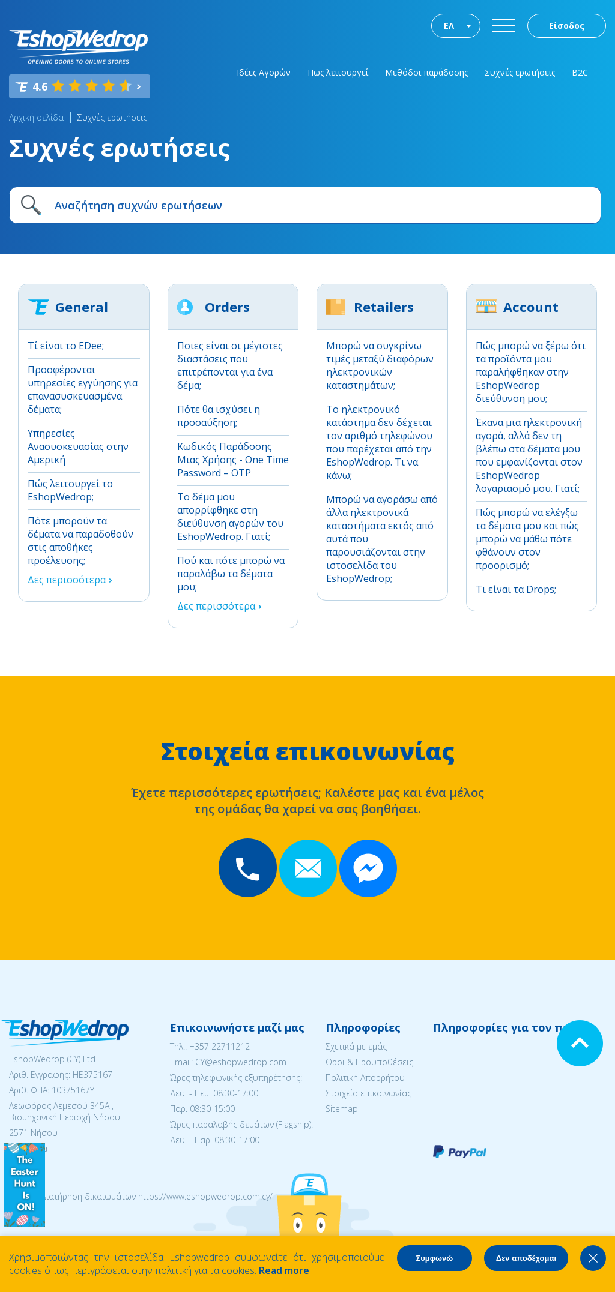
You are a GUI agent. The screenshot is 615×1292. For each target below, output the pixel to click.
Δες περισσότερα (67, 579)
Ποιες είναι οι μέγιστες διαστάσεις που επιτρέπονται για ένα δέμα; (230, 365)
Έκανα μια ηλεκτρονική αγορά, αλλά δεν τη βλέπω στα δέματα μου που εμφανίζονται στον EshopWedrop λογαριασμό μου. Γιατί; (529, 455)
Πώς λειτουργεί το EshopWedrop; (70, 490)
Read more (284, 1270)
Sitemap (342, 1108)
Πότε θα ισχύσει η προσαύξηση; (218, 416)
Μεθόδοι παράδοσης (426, 72)
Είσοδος (566, 25)
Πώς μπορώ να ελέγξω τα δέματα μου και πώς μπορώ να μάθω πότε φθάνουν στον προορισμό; (527, 539)
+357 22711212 (219, 1046)
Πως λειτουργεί (338, 72)
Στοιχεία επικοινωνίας (368, 1093)
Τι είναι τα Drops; (516, 589)
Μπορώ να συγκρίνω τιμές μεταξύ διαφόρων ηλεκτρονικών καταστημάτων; (380, 365)
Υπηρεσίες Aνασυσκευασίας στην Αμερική (78, 446)
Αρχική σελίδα (36, 117)
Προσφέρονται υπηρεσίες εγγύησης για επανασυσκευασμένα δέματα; (83, 389)
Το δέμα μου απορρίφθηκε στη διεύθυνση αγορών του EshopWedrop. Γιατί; (230, 516)
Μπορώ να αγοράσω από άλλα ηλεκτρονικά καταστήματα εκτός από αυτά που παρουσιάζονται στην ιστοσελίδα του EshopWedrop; (382, 539)
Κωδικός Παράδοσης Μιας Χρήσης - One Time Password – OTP (233, 459)
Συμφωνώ (434, 1258)
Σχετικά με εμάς (356, 1046)
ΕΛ (449, 25)
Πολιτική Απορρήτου (365, 1077)
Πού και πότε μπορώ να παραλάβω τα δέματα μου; (231, 573)
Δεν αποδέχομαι (526, 1258)
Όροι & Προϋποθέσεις (369, 1062)
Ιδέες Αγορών (264, 72)
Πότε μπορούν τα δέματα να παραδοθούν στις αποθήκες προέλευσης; (80, 540)
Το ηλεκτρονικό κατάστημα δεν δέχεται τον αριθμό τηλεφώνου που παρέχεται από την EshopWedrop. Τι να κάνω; (379, 442)
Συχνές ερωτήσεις (520, 72)
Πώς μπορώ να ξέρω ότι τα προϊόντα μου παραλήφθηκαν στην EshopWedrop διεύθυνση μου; (531, 372)
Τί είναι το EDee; (66, 345)
